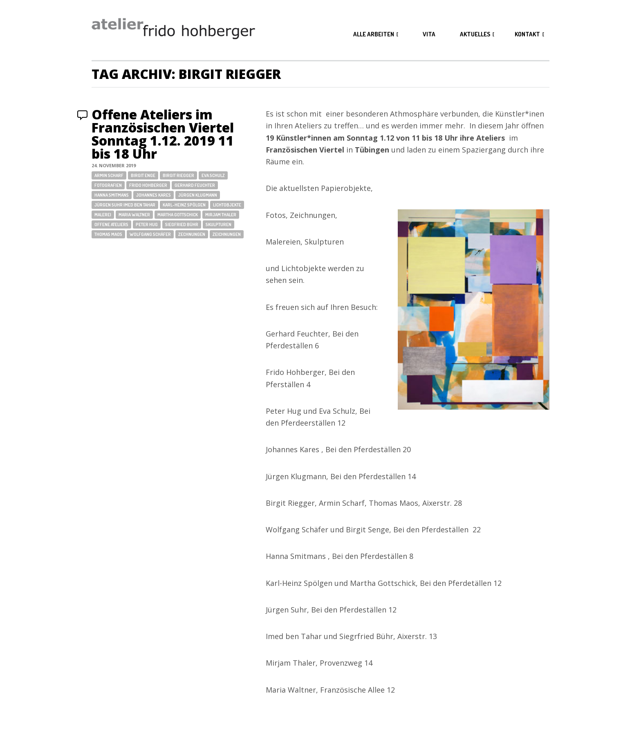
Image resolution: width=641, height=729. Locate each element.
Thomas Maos (108, 234)
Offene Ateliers (111, 224)
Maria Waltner (134, 215)
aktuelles (475, 34)
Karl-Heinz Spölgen (184, 205)
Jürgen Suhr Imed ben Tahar (124, 205)
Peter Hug (147, 224)
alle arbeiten (373, 34)
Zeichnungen (227, 234)
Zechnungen (191, 234)
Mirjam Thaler (220, 215)
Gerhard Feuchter (195, 185)
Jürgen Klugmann (197, 195)
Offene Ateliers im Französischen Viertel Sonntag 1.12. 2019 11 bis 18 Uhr (163, 133)
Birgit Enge (143, 175)
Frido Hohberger (148, 185)
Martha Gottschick (177, 215)
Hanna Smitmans (111, 195)
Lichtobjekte (227, 205)
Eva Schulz (213, 175)
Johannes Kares (153, 195)
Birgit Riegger (178, 175)
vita (429, 34)
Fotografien (108, 185)
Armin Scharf (108, 175)
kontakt (527, 34)
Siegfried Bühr (181, 224)
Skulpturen (218, 224)
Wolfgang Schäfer (150, 234)
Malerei (102, 215)
